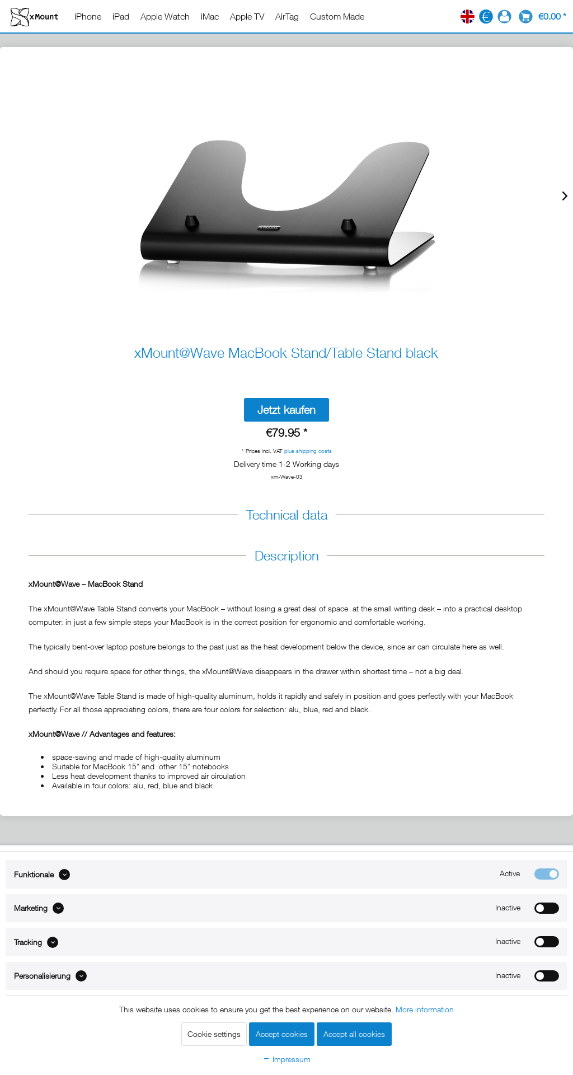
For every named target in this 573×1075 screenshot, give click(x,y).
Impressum (286, 1059)
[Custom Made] (337, 16)
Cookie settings (214, 1034)
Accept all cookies (354, 1034)
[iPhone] (88, 16)
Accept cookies (282, 1034)
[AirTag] (287, 16)
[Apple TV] (247, 16)
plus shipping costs (308, 450)
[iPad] (121, 16)
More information (425, 1009)
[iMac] (209, 16)
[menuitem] (88, 16)
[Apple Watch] (165, 16)
